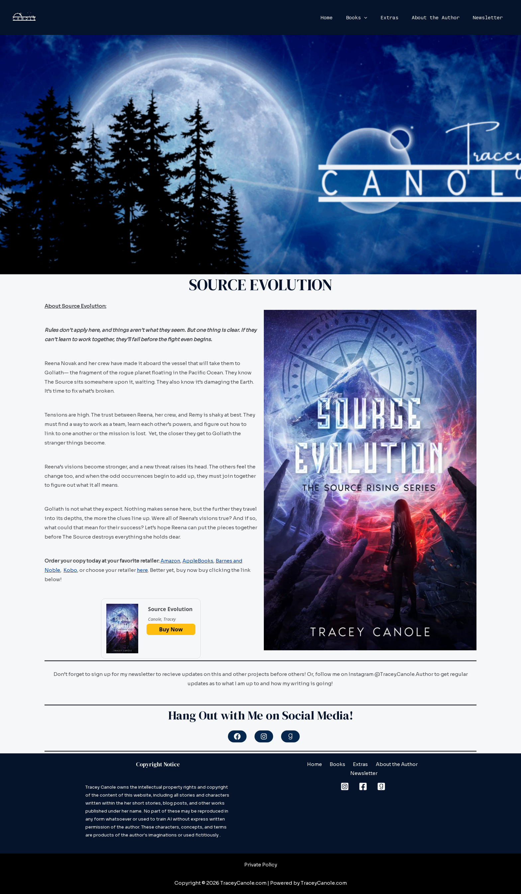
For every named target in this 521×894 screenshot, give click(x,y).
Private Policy (260, 864)
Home (342, 18)
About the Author (441, 18)
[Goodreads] (381, 777)
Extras (398, 18)
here (143, 570)
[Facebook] (363, 777)
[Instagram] (345, 777)
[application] (375, 18)
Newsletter (489, 18)
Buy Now (171, 629)
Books (368, 18)
